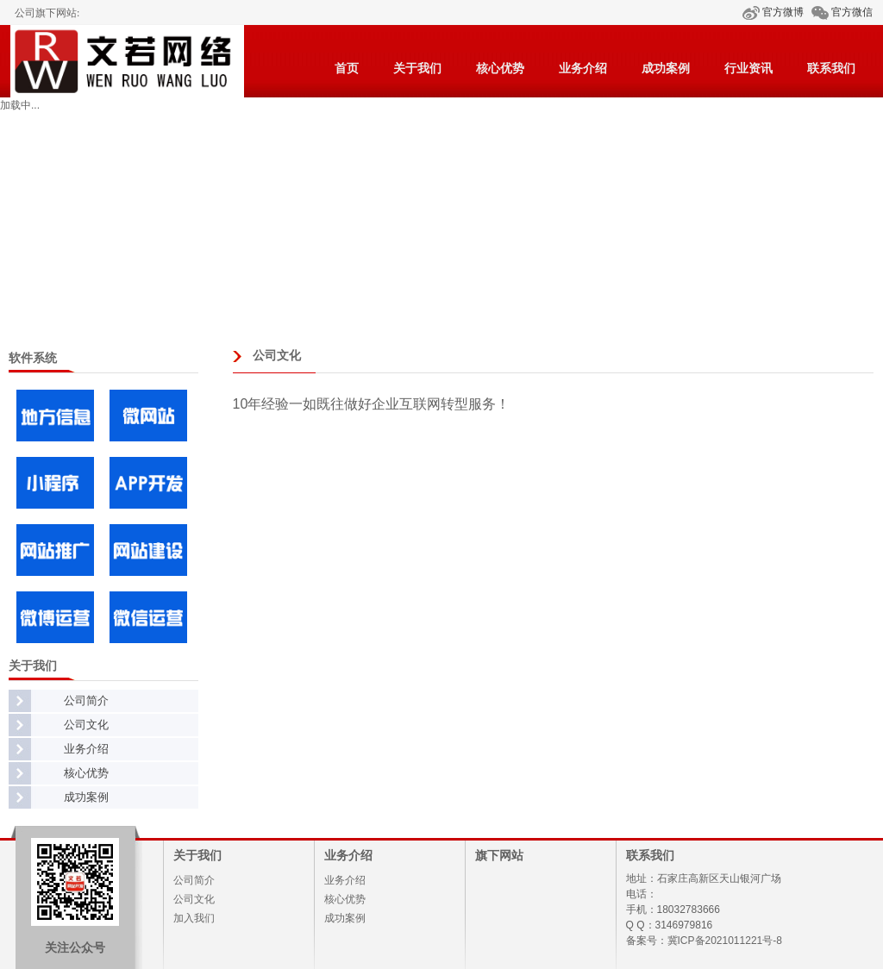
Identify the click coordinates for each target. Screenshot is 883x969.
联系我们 (831, 68)
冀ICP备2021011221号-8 (724, 941)
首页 (347, 68)
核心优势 (500, 68)
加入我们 (194, 918)
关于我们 (417, 68)
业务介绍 (583, 68)
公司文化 (86, 724)
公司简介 (86, 700)
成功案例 (666, 68)
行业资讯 (748, 68)
